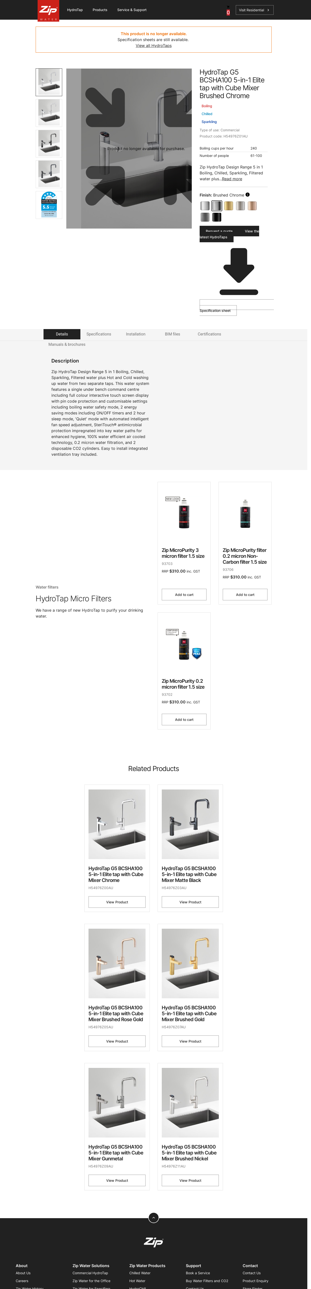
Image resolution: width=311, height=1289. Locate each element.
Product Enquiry (255, 1281)
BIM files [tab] (172, 334)
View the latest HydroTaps (229, 234)
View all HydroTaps (154, 45)
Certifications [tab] (209, 334)
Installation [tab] (136, 334)
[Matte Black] (216, 217)
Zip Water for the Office (91, 1281)
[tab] (49, 82)
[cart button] (228, 9)
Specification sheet (236, 306)
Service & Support (132, 10)
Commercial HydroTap (90, 1273)
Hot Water (137, 1281)
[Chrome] (205, 205)
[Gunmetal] (205, 217)
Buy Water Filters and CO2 (207, 1281)
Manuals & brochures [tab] (66, 344)
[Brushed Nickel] (240, 205)
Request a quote (219, 231)
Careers (22, 1281)
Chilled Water (139, 1273)
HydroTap (75, 10)
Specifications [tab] (99, 334)
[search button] (247, 194)
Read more (232, 178)
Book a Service (198, 1273)
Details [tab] (62, 334)
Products (100, 10)
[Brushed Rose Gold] (252, 205)
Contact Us (252, 1273)
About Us (23, 1273)
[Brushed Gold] (228, 205)
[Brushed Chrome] (216, 205)
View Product (117, 902)
